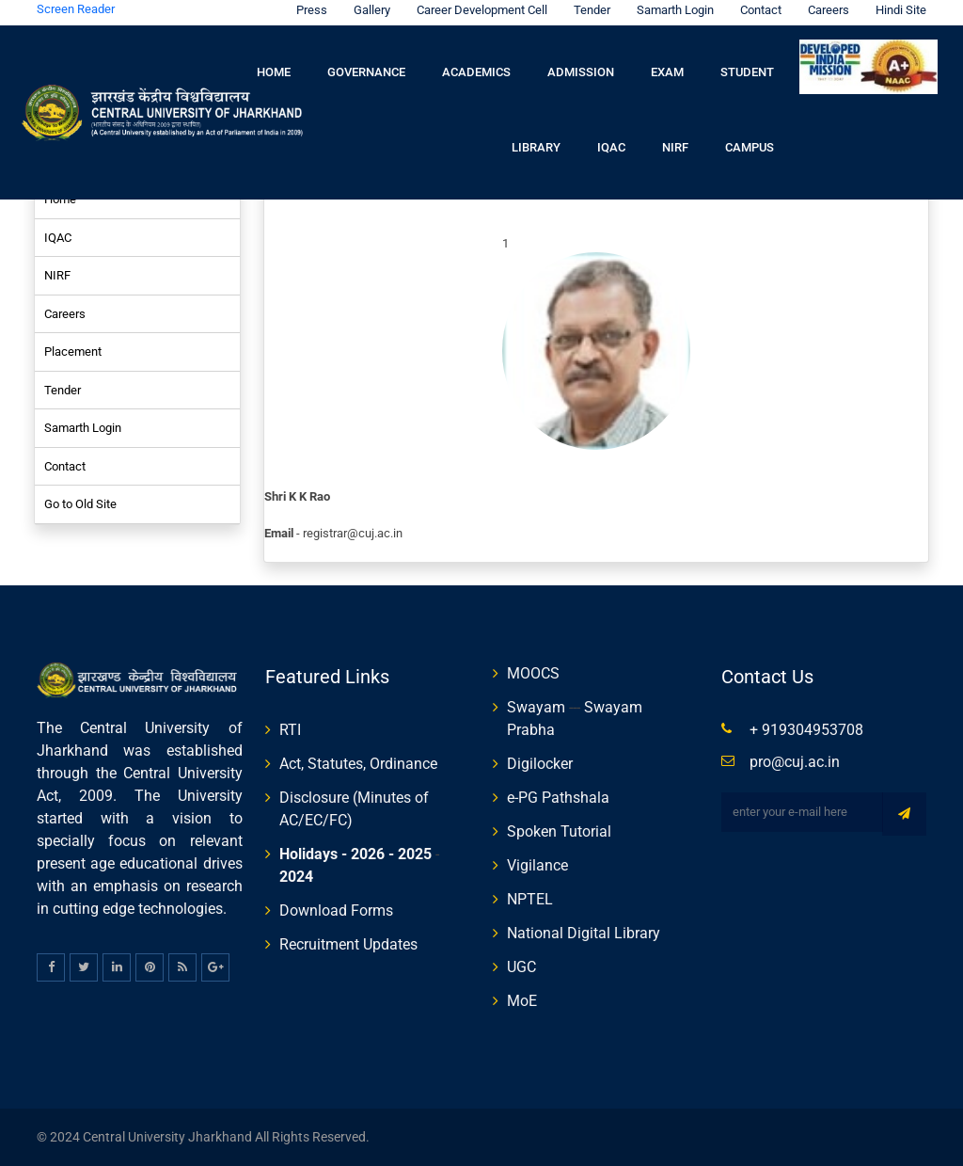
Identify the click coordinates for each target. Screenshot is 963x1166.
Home (274, 72)
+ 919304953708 (806, 730)
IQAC (611, 147)
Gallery (367, 10)
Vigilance (537, 865)
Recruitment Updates (348, 944)
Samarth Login (670, 10)
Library (536, 147)
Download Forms (336, 910)
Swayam (536, 707)
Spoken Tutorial (559, 831)
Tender (587, 10)
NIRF (675, 147)
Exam (667, 72)
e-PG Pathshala (558, 798)
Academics (476, 72)
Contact (756, 10)
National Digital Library (583, 933)
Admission (580, 72)
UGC (521, 967)
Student (747, 72)
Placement (73, 351)
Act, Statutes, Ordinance (358, 764)
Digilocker (540, 764)
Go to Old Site (80, 504)
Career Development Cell (477, 10)
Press (307, 10)
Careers (823, 10)
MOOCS (533, 673)
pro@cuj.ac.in (795, 762)
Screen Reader (76, 9)
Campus (749, 147)
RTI (290, 730)
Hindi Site (896, 10)
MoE (522, 1001)
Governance (366, 72)
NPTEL (530, 899)
